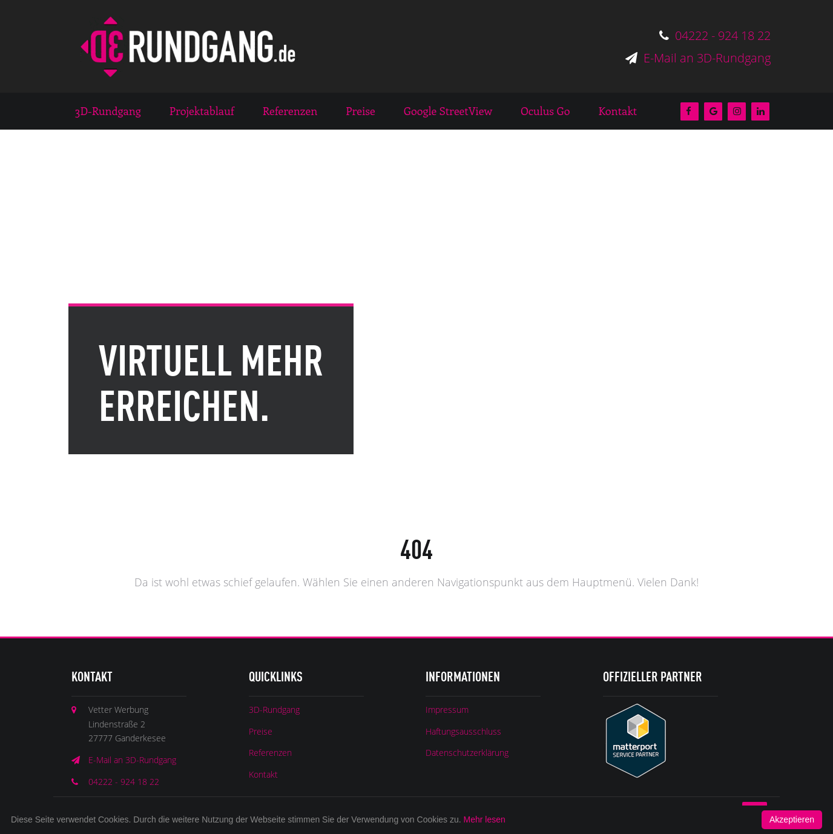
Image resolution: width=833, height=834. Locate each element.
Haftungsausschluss (463, 731)
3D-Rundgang (274, 709)
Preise (260, 731)
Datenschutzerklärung (467, 752)
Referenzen (270, 752)
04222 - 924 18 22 (715, 35)
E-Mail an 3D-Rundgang (698, 58)
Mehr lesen (484, 819)
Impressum (447, 709)
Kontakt (263, 774)
